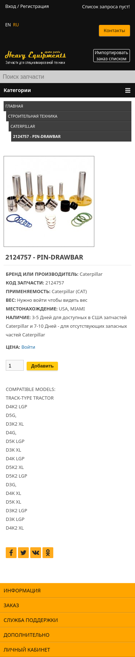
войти (39, 300)
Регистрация (34, 6)
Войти (28, 347)
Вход (10, 6)
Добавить (42, 366)
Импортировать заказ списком (111, 55)
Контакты (114, 30)
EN (8, 25)
